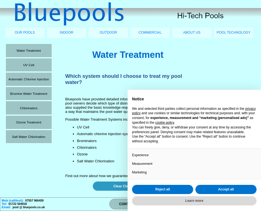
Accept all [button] (226, 189)
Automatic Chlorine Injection (28, 79)
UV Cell (28, 65)
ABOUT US (191, 32)
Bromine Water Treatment (28, 93)
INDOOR (66, 32)
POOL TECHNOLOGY (233, 32)
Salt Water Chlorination (28, 136)
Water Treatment (29, 50)
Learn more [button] (194, 201)
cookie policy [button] (164, 123)
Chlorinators (29, 108)
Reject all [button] (162, 189)
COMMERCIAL (150, 32)
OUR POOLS (25, 32)
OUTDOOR (108, 32)
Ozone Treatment (28, 122)
